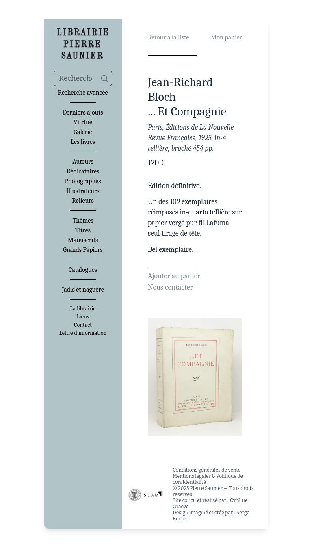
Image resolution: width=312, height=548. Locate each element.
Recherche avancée (83, 92)
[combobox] (82, 78)
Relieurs (83, 200)
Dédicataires (83, 171)
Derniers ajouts (83, 112)
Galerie (83, 132)
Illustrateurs (82, 191)
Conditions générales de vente (206, 470)
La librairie (83, 308)
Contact (82, 325)
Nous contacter (170, 287)
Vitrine (83, 122)
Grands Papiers (82, 250)
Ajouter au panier (174, 276)
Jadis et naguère (83, 289)
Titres (83, 230)
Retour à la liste (168, 37)
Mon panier (226, 37)
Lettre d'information (83, 333)
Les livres (83, 142)
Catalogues (83, 269)
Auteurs (82, 161)
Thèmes (82, 220)
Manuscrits (83, 240)
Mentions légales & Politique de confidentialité (208, 479)
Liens (83, 316)
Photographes (83, 181)
